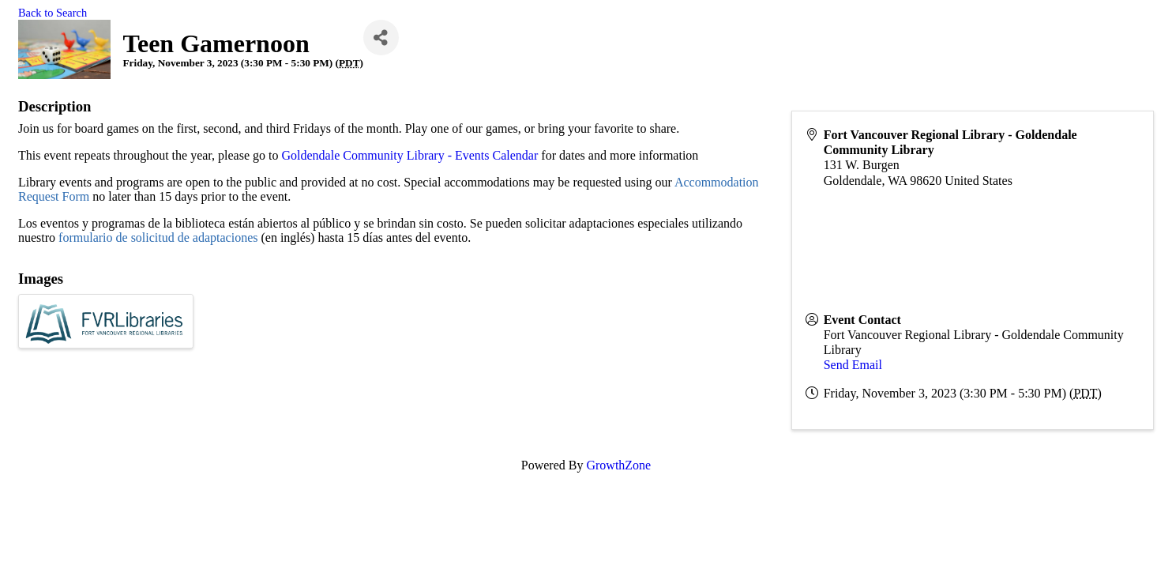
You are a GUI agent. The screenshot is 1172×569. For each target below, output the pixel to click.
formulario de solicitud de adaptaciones (157, 237)
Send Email (853, 364)
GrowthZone (618, 465)
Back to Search (52, 12)
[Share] (381, 37)
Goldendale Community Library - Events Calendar (411, 155)
